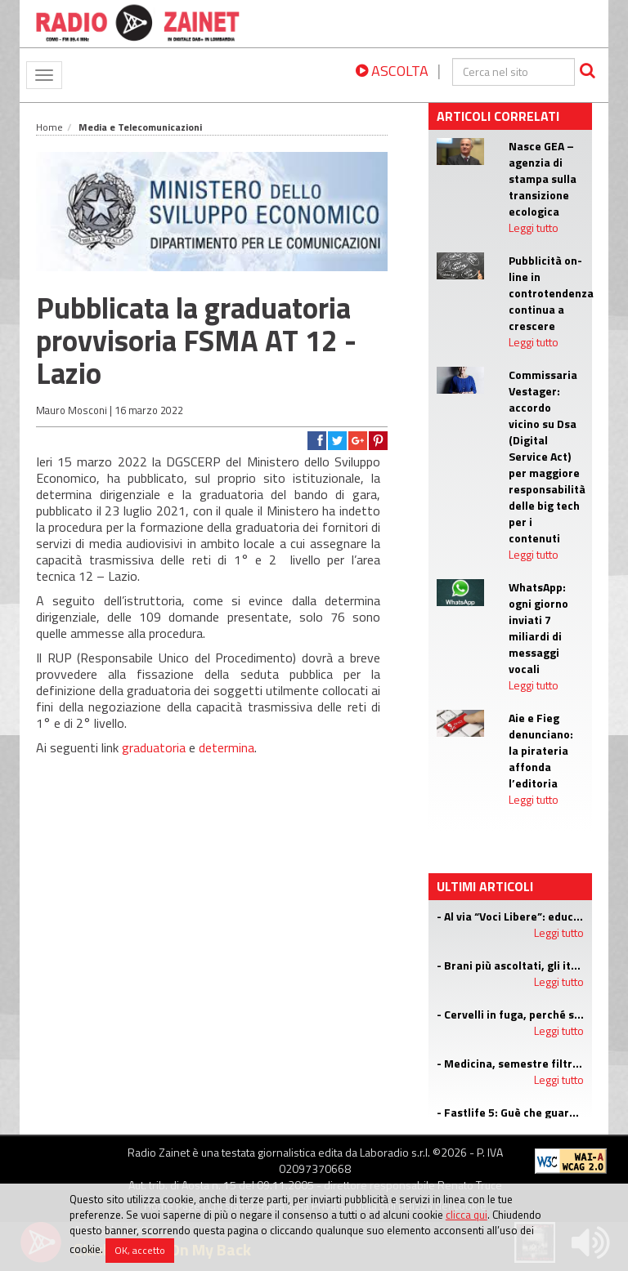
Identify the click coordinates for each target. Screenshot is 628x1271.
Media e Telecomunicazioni (140, 127)
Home (49, 127)
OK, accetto (139, 1250)
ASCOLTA (392, 71)
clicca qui (466, 1214)
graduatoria (154, 747)
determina (226, 747)
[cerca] (513, 72)
